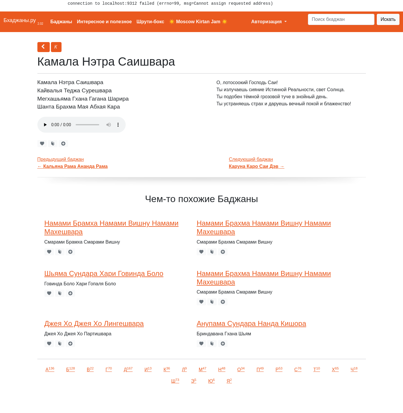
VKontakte (72, 400)
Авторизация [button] (267, 21)
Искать (388, 19)
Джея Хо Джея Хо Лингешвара (94, 323)
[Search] (341, 19)
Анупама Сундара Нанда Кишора (251, 323)
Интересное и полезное (104, 21)
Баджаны (61, 21)
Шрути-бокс (150, 21)
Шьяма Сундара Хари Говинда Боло (103, 273)
